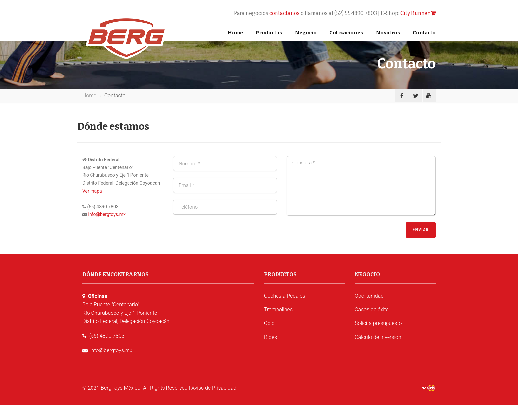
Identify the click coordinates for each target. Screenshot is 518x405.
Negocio (306, 33)
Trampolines (278, 309)
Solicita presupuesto (378, 323)
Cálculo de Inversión (378, 337)
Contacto (424, 33)
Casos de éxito (372, 309)
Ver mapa (92, 191)
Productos (269, 33)
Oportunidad (369, 296)
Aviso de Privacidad (213, 388)
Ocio (269, 323)
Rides (270, 337)
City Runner (418, 13)
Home (235, 33)
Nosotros (388, 33)
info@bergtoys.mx (106, 214)
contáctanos (284, 13)
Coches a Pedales (284, 296)
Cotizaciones (346, 33)
